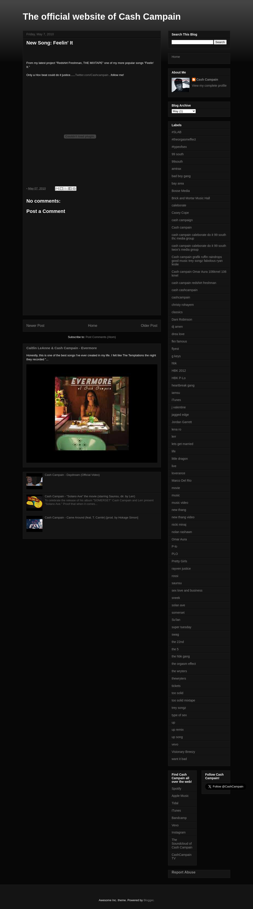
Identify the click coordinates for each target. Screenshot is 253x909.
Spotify (176, 788)
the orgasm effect (184, 663)
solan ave (178, 605)
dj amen (177, 326)
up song (177, 737)
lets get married (182, 444)
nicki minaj (179, 524)
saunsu (177, 583)
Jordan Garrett (182, 422)
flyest (175, 349)
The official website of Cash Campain (102, 16)
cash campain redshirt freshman (194, 283)
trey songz (179, 708)
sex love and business (187, 590)
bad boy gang (181, 176)
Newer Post (35, 325)
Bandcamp (179, 818)
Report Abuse (184, 872)
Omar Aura (179, 539)
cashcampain (181, 297)
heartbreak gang (183, 385)
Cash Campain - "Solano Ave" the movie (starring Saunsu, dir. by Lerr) (90, 496)
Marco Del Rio (182, 480)
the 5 (175, 649)
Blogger (148, 900)
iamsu (176, 393)
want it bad (179, 759)
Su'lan (176, 619)
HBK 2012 (179, 370)
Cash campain (182, 227)
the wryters (179, 671)
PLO (175, 554)
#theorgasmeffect (184, 139)
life (174, 451)
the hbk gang (181, 656)
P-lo (174, 546)
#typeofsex (179, 147)
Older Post (149, 325)
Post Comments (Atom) (101, 337)
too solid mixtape (183, 700)
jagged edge (180, 414)
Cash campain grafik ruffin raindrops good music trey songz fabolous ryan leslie (197, 260)
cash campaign (182, 220)
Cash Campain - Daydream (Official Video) (72, 475)
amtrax (176, 168)
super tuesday (181, 627)
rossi (175, 576)
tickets (176, 686)
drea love (178, 334)
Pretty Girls (179, 561)
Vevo (175, 825)
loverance (178, 473)
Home (92, 325)
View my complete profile (209, 85)
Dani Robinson (182, 319)
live (174, 466)
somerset (178, 612)
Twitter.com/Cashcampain (91, 75)
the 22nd (178, 642)
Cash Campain (207, 79)
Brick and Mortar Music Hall (191, 198)
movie (176, 488)
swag (175, 634)
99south (177, 161)
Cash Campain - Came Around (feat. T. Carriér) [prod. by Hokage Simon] (91, 517)
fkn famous (179, 341)
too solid (177, 693)
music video (180, 502)
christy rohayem (183, 304)
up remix (178, 729)
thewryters (179, 678)
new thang (179, 510)
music (176, 495)
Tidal (175, 803)
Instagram (179, 832)
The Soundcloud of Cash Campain (182, 843)
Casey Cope (180, 212)
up (173, 722)
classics (177, 312)
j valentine (179, 407)
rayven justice (181, 568)
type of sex (179, 715)
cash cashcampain (185, 290)
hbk (174, 363)
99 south (178, 154)
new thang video (183, 517)
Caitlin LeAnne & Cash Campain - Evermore (61, 348)
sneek (176, 598)
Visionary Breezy (183, 752)
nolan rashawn (182, 532)
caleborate (179, 205)
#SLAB (176, 132)
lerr (174, 436)
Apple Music (180, 796)
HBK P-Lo (179, 378)
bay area (178, 183)
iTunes (176, 400)
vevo (175, 744)
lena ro (176, 429)
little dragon (180, 458)
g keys (176, 356)
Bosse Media (181, 191)
